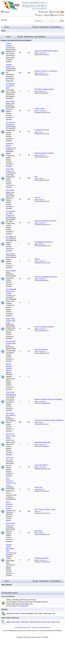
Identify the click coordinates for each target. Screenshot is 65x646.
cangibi (41, 178)
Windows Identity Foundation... (44, 153)
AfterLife (40, 489)
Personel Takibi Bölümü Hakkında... (46, 277)
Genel (3, 30)
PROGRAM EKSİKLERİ (42, 442)
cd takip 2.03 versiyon (41, 130)
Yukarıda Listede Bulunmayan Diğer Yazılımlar (10, 549)
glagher (8, 622)
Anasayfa (6, 12)
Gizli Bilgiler (10, 237)
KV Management (22, 606)
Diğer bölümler (6, 585)
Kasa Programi (11, 271)
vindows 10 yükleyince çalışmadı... (45, 221)
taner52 (41, 422)
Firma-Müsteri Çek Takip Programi (10, 213)
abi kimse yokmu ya (41, 349)
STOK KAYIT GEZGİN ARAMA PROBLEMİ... (49, 420)
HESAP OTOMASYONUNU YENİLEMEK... (48, 399)
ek (39, 511)
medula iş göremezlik (41, 558)
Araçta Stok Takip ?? (41, 465)
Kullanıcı (4, 609)
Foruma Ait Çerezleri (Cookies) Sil (41, 627)
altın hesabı (38, 531)
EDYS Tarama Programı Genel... (45, 509)
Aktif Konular (44, 12)
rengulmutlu (33, 622)
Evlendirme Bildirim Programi (9, 146)
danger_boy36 (20, 622)
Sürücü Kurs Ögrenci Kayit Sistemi (10, 436)
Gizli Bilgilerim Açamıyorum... (44, 242)
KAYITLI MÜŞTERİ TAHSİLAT (44, 327)
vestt (40, 132)
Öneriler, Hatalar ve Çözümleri (9, 46)
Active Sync (38, 487)
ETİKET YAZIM (39, 109)
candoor (53, 622)
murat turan (42, 53)
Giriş (62, 15)
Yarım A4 (37, 197)
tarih (35, 176)
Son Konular (55, 12)
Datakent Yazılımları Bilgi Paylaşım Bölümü (16, 40)
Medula (36, 259)
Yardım (39, 15)
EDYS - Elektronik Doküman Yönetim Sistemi (9, 506)
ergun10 (41, 199)
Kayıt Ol (55, 15)
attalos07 (41, 244)
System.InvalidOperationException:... (46, 51)
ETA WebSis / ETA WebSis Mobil (10, 86)
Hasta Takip (10, 254)
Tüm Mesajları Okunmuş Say (22, 627)
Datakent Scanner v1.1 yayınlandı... (46, 71)
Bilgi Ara (46, 15)
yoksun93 (43, 622)
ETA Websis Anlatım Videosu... (44, 89)
